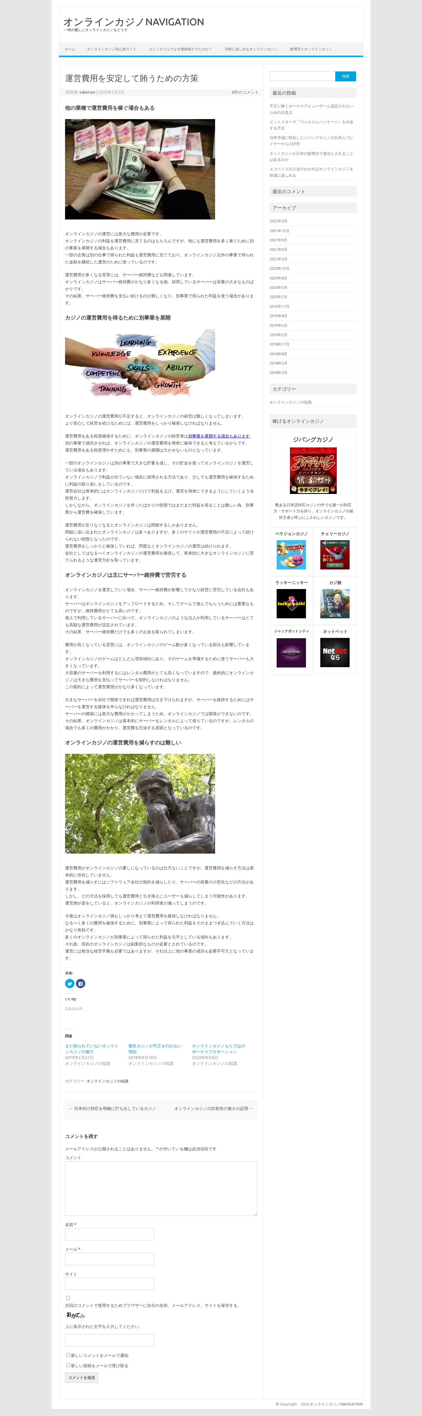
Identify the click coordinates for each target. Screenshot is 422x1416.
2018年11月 (280, 344)
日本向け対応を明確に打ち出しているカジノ (112, 1108)
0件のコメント (245, 92)
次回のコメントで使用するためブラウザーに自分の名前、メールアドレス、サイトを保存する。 (153, 1305)
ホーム (70, 49)
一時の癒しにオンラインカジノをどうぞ (95, 30)
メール (72, 1249)
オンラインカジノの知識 (107, 1081)
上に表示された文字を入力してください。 (104, 1326)
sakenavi (87, 92)
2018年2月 (278, 372)
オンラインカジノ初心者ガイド (111, 49)
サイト (71, 1274)
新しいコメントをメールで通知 (99, 1355)
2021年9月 (278, 240)
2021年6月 (278, 249)
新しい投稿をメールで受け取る (99, 1365)
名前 (70, 1224)
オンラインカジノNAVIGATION (133, 21)
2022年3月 (278, 221)
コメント (73, 1157)
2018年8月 (278, 354)
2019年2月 (278, 335)
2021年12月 (280, 231)
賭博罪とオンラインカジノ (311, 49)
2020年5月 (278, 287)
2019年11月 (280, 306)
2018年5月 (278, 363)
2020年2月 (278, 297)
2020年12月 (280, 268)
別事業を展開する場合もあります (219, 436)
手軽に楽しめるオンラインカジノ (251, 49)
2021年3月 (278, 259)
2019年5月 (278, 325)
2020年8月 (278, 278)
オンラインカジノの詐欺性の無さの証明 (213, 1108)
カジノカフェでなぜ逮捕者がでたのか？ (180, 49)
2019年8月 (278, 316)
